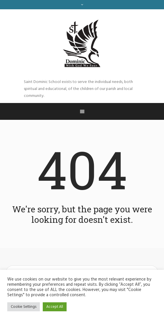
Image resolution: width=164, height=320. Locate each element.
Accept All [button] (54, 307)
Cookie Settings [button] (23, 307)
